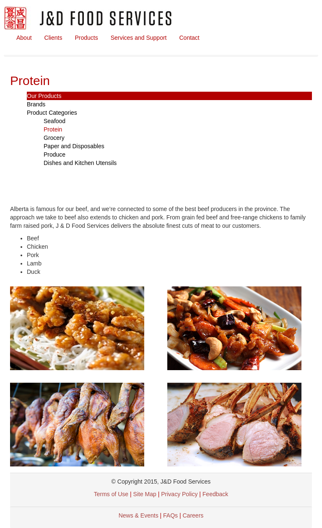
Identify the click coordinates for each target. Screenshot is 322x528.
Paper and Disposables (74, 146)
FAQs (170, 515)
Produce (54, 154)
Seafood (54, 121)
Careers (193, 515)
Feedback (215, 494)
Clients (53, 37)
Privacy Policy (180, 494)
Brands (36, 104)
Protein (53, 129)
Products (86, 37)
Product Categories (52, 112)
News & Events (138, 515)
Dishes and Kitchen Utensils (80, 163)
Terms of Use (111, 494)
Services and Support (139, 37)
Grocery (54, 137)
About (24, 37)
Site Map (144, 494)
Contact (189, 37)
